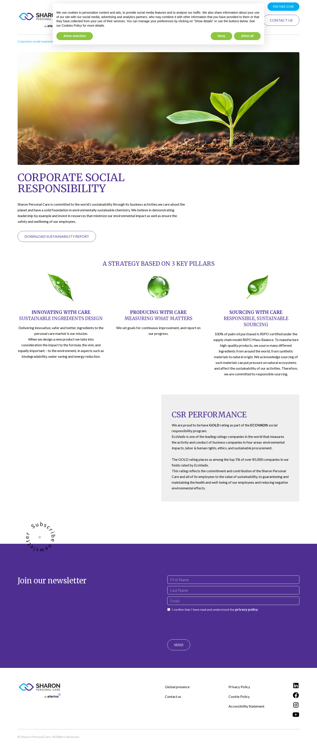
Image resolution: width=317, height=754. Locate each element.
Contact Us (281, 20)
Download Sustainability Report (56, 236)
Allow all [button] (247, 36)
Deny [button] (221, 36)
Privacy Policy (239, 687)
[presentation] (200, 621)
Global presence (177, 687)
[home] (40, 20)
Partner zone (283, 6)
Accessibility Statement (246, 706)
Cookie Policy (239, 696)
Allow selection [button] (74, 36)
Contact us (173, 696)
